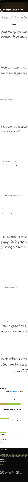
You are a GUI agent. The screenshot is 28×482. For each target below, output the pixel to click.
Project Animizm (2, 470)
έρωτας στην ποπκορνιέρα (12, 475)
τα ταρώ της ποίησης (18, 474)
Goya (3, 388)
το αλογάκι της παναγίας (3, 473)
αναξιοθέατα (1, 475)
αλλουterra (1, 474)
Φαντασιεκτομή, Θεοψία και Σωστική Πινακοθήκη (12, 409)
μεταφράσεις (17, 471)
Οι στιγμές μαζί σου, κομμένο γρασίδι (5, 444)
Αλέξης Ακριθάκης (10, 424)
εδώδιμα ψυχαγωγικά (11, 472)
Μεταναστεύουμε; (2, 434)
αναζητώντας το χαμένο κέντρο (3, 472)
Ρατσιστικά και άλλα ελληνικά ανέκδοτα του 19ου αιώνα (15, 420)
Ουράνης (6, 388)
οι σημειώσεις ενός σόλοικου (19, 473)
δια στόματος (10, 470)
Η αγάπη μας (9, 422)
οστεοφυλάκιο (18, 472)
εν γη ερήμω (10, 473)
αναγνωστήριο (2, 471)
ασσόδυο (1, 11)
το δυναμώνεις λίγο (11, 471)
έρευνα (10, 474)
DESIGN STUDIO (3, 461)
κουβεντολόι (17, 470)
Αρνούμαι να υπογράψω (14, 386)
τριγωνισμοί (17, 475)
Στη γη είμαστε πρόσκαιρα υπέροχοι (5, 441)
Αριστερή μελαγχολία (3, 439)
